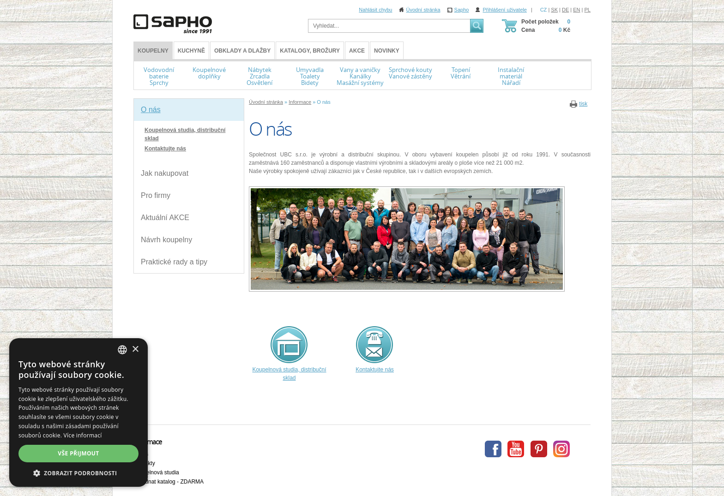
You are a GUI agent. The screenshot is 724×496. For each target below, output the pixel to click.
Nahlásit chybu (375, 9)
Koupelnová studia (156, 472)
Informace (300, 102)
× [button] (135, 349)
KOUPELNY (153, 51)
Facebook (493, 449)
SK (554, 9)
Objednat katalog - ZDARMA (168, 481)
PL (588, 9)
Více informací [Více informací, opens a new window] (83, 435)
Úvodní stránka (423, 9)
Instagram (561, 449)
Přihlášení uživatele (504, 9)
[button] (78, 473)
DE (565, 9)
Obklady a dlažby (242, 51)
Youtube (515, 449)
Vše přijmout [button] (78, 453)
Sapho (461, 9)
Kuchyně (191, 51)
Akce (357, 51)
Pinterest (539, 449)
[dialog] (78, 412)
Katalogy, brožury (310, 51)
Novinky (386, 51)
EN (576, 9)
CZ (543, 9)
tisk (583, 104)
